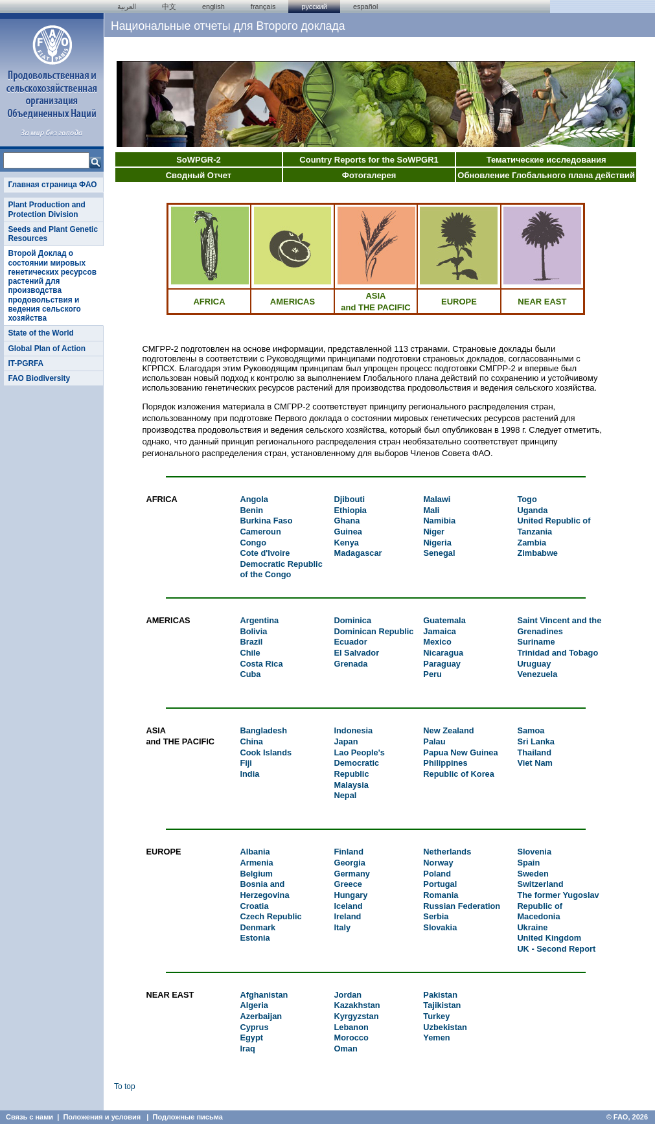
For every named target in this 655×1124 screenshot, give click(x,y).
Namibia (439, 520)
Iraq (247, 1048)
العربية (126, 6)
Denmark (257, 927)
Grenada (350, 664)
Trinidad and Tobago (557, 653)
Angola (254, 499)
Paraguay (442, 664)
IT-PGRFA (25, 363)
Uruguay (534, 664)
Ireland (347, 916)
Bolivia (253, 631)
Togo (526, 499)
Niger (433, 531)
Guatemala (444, 620)
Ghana (347, 520)
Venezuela (537, 674)
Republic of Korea (458, 774)
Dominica (352, 620)
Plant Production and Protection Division (46, 209)
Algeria (254, 1005)
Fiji (245, 763)
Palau (434, 741)
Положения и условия (102, 1117)
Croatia (254, 906)
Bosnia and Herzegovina (264, 889)
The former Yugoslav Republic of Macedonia (558, 905)
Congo (253, 542)
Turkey (436, 1016)
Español (365, 6)
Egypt (251, 1037)
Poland (437, 873)
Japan (346, 741)
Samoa (530, 730)
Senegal (439, 553)
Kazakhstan (357, 1005)
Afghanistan (264, 995)
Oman (345, 1048)
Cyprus (254, 1027)
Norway (438, 862)
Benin (251, 510)
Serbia (435, 916)
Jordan (348, 995)
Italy (342, 927)
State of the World (40, 333)
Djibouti (349, 499)
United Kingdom (549, 938)
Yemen (436, 1037)
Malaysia (351, 785)
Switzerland (540, 884)
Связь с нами (29, 1117)
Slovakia (440, 927)
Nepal (345, 795)
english (213, 6)
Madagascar (358, 553)
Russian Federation (461, 906)
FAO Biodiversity (39, 378)
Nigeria (437, 542)
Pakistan (440, 995)
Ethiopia (350, 510)
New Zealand (448, 730)
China (251, 741)
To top (124, 1086)
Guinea (348, 531)
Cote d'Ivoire (265, 553)
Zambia (531, 542)
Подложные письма (188, 1117)
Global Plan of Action (47, 348)
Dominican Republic (373, 631)
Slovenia (534, 851)
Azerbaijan (261, 1016)
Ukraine (532, 927)
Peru (432, 674)
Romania (440, 895)
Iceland (348, 906)
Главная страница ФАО (52, 184)
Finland (348, 851)
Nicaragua (443, 653)
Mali (431, 510)
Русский (314, 6)
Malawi (436, 499)
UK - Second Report (556, 949)
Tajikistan (442, 1005)
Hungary (350, 895)
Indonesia (353, 730)
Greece (348, 884)
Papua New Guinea (460, 752)
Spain (528, 862)
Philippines (445, 763)
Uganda (532, 510)
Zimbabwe (537, 553)
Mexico (437, 642)
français (263, 6)
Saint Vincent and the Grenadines (559, 625)
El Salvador (356, 653)
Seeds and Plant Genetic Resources (53, 234)
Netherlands (447, 851)
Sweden (532, 873)
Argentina (259, 620)
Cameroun (260, 531)
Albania (255, 851)
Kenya (346, 542)
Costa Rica (261, 664)
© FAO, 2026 (627, 1117)
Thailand (534, 752)
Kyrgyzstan (356, 1016)
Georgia (349, 862)
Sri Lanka (536, 741)
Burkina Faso (266, 520)
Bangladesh (263, 730)
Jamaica (439, 631)
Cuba (250, 674)
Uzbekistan (445, 1027)
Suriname (536, 642)
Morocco (351, 1037)
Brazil (251, 642)
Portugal (440, 884)
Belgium (256, 873)
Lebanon (351, 1027)
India (249, 774)
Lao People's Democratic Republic (359, 763)
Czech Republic (270, 916)
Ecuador (350, 642)
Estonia (255, 938)
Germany (351, 873)
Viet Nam (535, 763)
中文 (169, 6)
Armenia (256, 862)
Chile (250, 653)
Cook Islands (266, 752)
